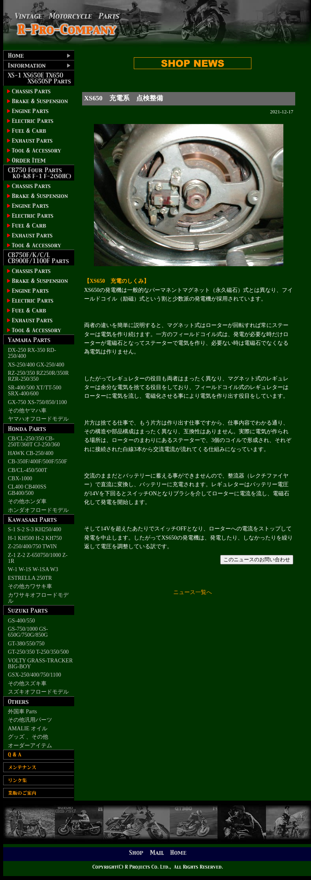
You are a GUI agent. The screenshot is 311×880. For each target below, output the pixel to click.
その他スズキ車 (27, 683)
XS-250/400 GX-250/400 (36, 365)
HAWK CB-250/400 (30, 453)
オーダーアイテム (30, 745)
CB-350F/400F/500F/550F (37, 461)
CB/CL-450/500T (27, 470)
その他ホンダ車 (27, 501)
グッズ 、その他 (28, 737)
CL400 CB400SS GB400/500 (27, 490)
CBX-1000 (20, 478)
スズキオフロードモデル (38, 692)
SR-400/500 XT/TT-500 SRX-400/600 (34, 391)
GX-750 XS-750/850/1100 (37, 402)
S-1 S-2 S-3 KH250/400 (34, 529)
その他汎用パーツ (30, 720)
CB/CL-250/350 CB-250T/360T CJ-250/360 (34, 442)
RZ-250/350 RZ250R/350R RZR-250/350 (38, 376)
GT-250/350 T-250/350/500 (38, 652)
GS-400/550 (21, 621)
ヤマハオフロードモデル (38, 419)
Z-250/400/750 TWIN (32, 546)
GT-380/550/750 (26, 644)
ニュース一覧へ (192, 592)
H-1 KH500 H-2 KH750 (35, 538)
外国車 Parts (22, 712)
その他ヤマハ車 (27, 411)
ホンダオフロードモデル (38, 510)
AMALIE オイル (27, 728)
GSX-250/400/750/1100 (34, 675)
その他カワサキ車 (30, 586)
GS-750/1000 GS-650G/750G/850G (28, 632)
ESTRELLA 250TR (30, 578)
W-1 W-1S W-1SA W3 (33, 569)
